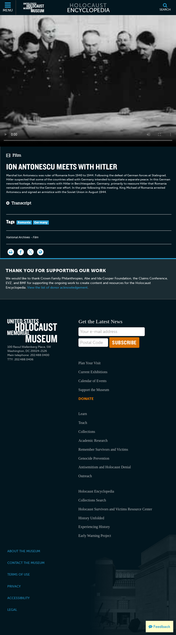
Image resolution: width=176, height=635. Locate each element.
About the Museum (23, 551)
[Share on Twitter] (30, 252)
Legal (12, 610)
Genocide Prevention (93, 458)
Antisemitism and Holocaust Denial (104, 467)
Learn (82, 414)
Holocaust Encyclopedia (96, 491)
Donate (86, 399)
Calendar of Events (92, 381)
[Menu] (8, 7)
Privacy (14, 586)
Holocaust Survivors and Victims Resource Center (115, 509)
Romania (24, 222)
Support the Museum (93, 390)
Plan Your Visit (89, 363)
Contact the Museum (25, 563)
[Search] (165, 7)
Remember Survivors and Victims (103, 449)
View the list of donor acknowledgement (57, 287)
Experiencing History (94, 527)
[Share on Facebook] (20, 252)
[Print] (11, 252)
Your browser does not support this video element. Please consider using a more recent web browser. (88, 79)
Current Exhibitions (92, 372)
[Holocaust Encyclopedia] (88, 7)
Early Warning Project (94, 536)
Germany (41, 222)
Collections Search (92, 500)
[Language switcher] (40, 252)
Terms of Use (18, 574)
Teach (82, 423)
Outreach (85, 476)
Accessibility (18, 598)
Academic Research (92, 440)
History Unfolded (91, 518)
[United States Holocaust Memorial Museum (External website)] (33, 7)
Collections (86, 432)
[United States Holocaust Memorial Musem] (32, 331)
